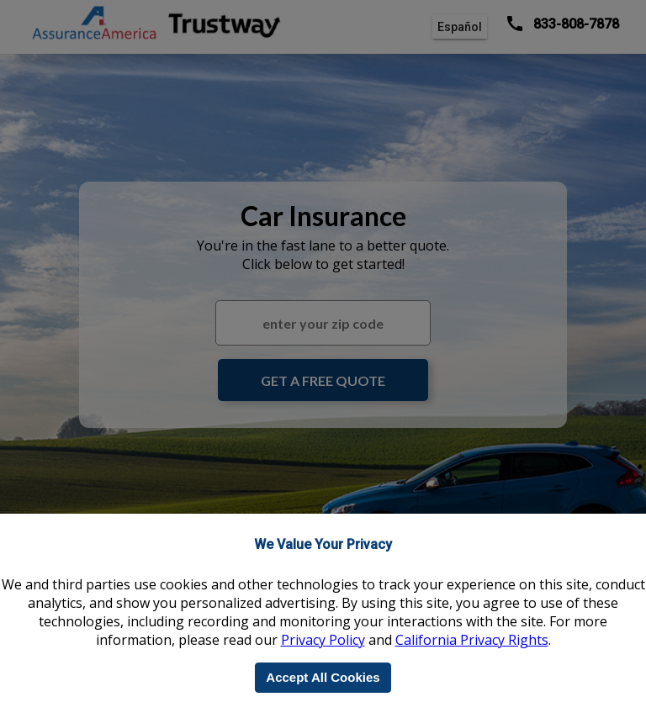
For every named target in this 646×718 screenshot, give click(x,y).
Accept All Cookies (322, 677)
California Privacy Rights (471, 640)
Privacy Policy (323, 640)
